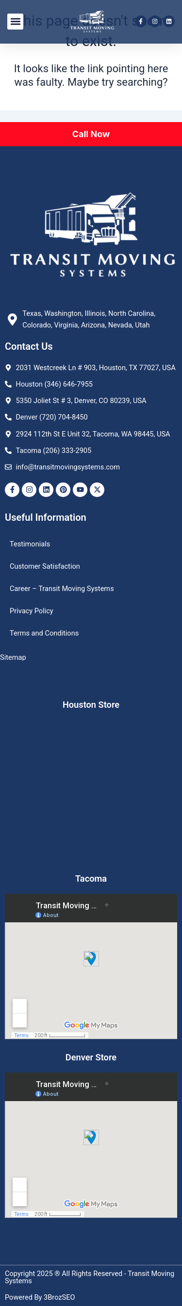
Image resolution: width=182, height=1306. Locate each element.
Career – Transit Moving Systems (62, 588)
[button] (15, 22)
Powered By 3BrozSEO (40, 1297)
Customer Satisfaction (45, 566)
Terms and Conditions (44, 633)
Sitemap (13, 657)
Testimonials (30, 544)
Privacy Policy (31, 610)
